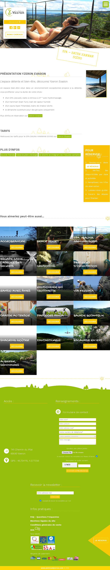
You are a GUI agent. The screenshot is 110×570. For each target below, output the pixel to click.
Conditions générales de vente (45, 525)
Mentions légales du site (42, 521)
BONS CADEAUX (15, 34)
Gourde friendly (8, 155)
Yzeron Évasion (64, 136)
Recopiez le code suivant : (77, 460)
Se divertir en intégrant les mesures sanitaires (59, 155)
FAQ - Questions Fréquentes (44, 517)
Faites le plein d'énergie (26, 155)
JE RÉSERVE (93, 166)
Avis (35, 530)
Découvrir (17, 247)
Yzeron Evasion (35, 116)
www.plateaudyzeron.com (52, 568)
